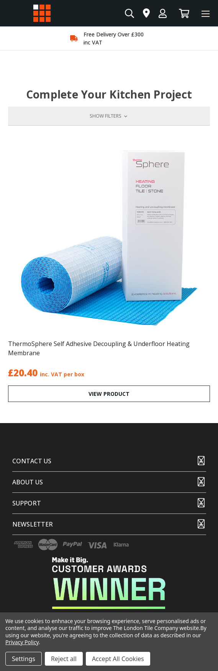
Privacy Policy (22, 642)
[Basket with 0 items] (184, 13)
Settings (23, 659)
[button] (109, 116)
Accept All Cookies (118, 659)
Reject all (64, 659)
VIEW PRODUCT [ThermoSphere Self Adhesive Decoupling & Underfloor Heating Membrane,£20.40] (109, 393)
